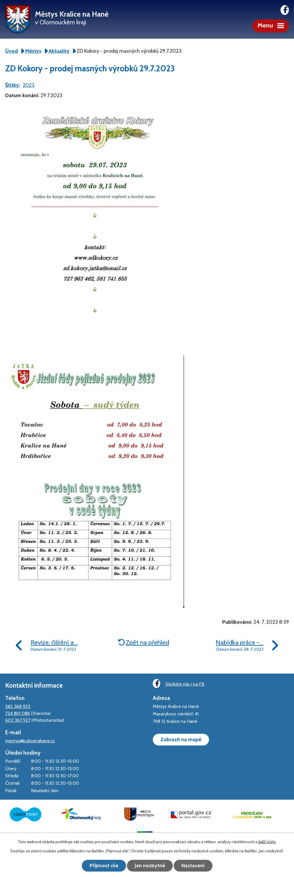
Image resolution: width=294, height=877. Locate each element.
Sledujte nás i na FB (178, 683)
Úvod (11, 51)
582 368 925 (17, 706)
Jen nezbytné (150, 865)
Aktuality (59, 51)
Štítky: (12, 85)
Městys (33, 51)
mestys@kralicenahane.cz (30, 740)
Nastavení (193, 865)
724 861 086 (17, 713)
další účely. (267, 841)
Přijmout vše (104, 865)
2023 (28, 85)
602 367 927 (17, 720)
